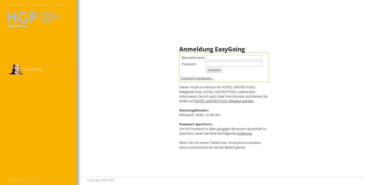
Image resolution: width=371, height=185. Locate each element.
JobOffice (62, 4)
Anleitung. (244, 133)
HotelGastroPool (19, 4)
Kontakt (32, 180)
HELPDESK (32, 69)
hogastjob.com (43, 4)
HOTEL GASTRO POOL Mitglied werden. (224, 101)
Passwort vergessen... (197, 78)
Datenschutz (16, 180)
